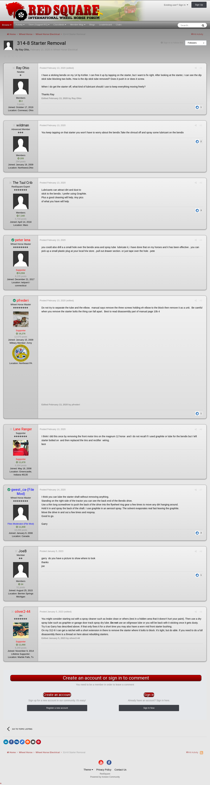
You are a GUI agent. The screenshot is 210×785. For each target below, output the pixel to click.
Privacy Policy (103, 769)
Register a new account (57, 708)
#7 (201, 490)
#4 (201, 240)
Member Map (77, 24)
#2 (201, 125)
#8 (201, 551)
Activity (19, 24)
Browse (6, 25)
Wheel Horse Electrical (65, 49)
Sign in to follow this (173, 42)
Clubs (119, 24)
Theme (88, 769)
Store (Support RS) (39, 24)
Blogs (92, 24)
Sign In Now (148, 708)
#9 (201, 611)
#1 (201, 68)
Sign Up (199, 4)
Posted (53, 68)
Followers (192, 43)
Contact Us (120, 769)
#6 (201, 429)
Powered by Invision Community (105, 777)
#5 (201, 300)
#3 (201, 182)
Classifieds (59, 24)
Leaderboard (105, 24)
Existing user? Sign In (176, 5)
